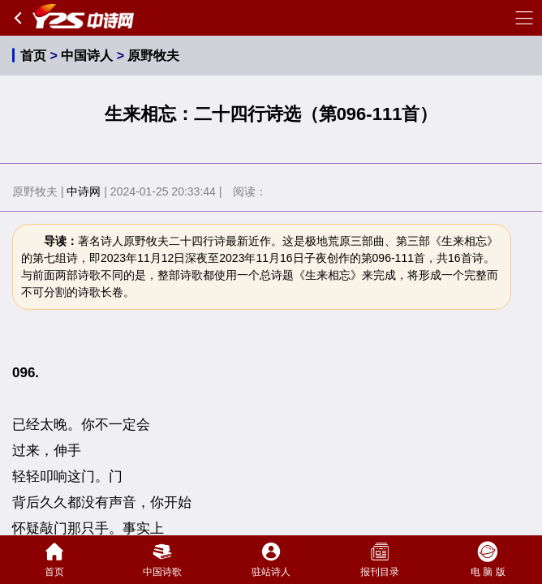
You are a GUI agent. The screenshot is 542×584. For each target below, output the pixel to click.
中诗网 (84, 191)
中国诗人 (87, 55)
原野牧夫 (153, 55)
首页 (33, 55)
